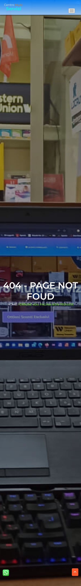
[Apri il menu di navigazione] (71, 10)
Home (12, 304)
